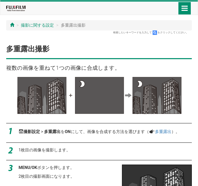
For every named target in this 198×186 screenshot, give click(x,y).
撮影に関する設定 (37, 25)
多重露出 (163, 131)
